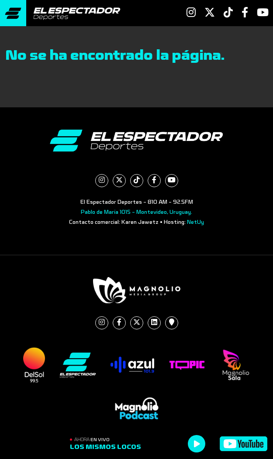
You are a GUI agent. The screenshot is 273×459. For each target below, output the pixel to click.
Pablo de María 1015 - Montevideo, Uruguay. (136, 212)
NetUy (195, 222)
